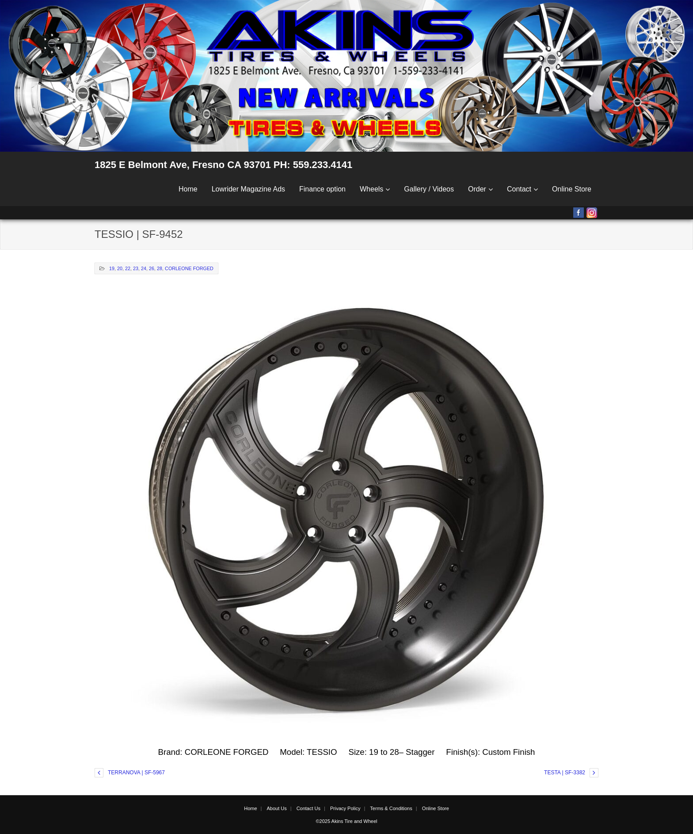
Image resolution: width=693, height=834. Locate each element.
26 (151, 268)
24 (143, 268)
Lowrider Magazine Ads (248, 189)
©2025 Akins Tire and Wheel (346, 821)
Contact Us (308, 808)
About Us (276, 808)
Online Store (571, 189)
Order (477, 189)
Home (188, 189)
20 (119, 268)
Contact (519, 189)
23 (135, 268)
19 (111, 268)
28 (159, 268)
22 (127, 268)
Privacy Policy (345, 808)
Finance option (322, 189)
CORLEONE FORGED (189, 268)
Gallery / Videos (429, 189)
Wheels (371, 189)
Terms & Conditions (391, 808)
